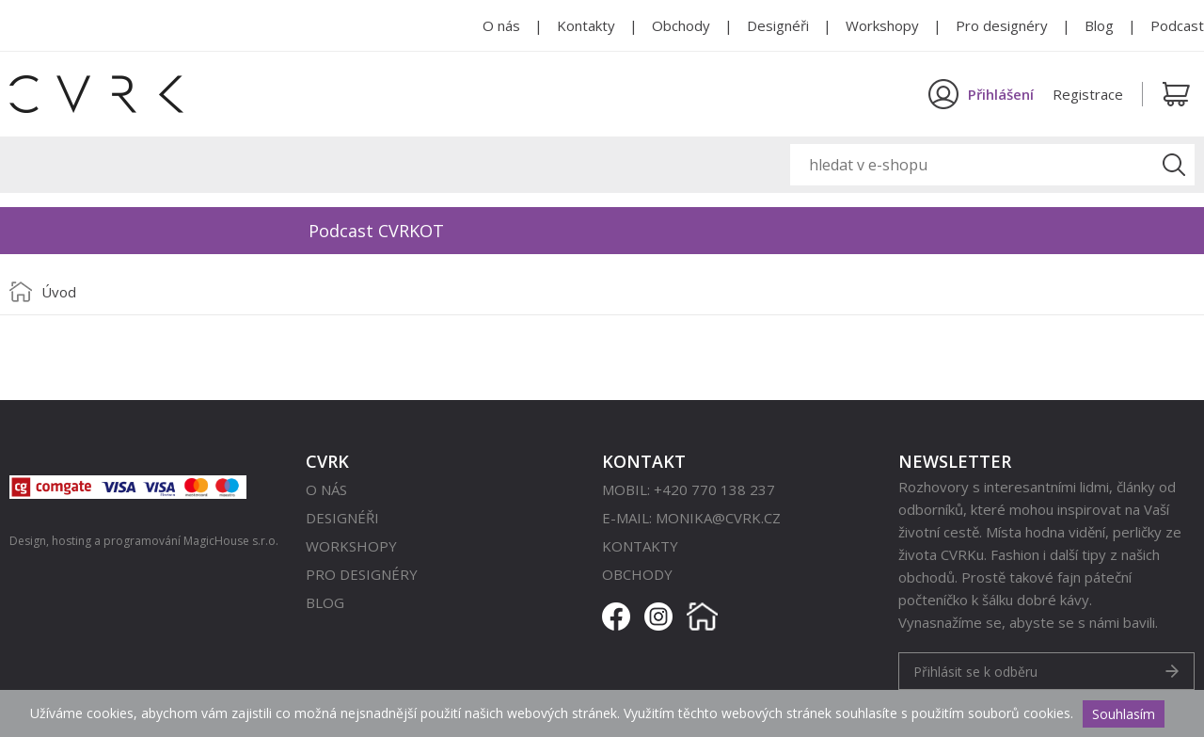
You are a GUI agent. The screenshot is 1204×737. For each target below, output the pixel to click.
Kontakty (586, 25)
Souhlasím (1123, 714)
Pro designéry (1002, 25)
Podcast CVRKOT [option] (376, 230)
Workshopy (882, 25)
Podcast (1177, 25)
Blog (1099, 25)
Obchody (681, 25)
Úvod (58, 291)
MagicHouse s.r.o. (230, 541)
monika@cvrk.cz (718, 517)
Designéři (778, 25)
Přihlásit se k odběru (975, 672)
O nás (501, 25)
